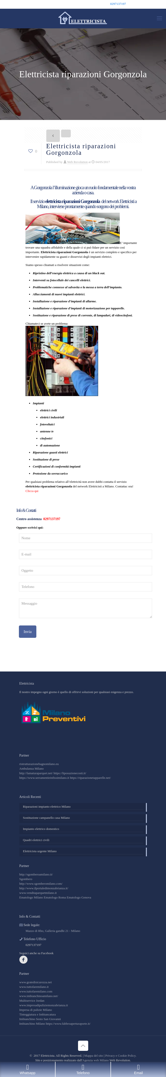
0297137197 (51, 519)
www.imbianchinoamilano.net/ (38, 996)
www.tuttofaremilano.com (35, 991)
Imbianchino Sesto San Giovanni (40, 1019)
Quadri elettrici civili (36, 840)
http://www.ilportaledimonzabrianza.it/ (43, 888)
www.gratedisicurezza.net (35, 982)
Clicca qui (31, 491)
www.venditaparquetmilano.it (38, 893)
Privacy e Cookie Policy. (120, 1055)
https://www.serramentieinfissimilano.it (44, 778)
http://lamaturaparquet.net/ (36, 773)
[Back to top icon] (83, 1046)
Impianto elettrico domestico (41, 829)
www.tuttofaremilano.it (34, 987)
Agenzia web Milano (95, 1060)
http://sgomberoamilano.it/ (36, 874)
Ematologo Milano (31, 897)
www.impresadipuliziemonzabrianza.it (43, 1005)
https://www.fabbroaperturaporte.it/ (68, 1023)
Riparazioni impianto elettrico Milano (47, 806)
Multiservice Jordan (32, 1000)
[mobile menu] (159, 18)
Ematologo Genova (79, 897)
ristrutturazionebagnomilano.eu (39, 764)
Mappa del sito (93, 1055)
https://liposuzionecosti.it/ (70, 773)
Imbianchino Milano (32, 1023)
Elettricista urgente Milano (40, 851)
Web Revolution (77, 162)
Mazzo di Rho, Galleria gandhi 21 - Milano (53, 931)
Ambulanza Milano (31, 768)
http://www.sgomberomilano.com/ (41, 883)
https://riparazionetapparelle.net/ (90, 778)
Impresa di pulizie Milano (35, 1010)
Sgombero (25, 879)
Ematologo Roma (55, 897)
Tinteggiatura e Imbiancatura (37, 1014)
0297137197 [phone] (118, 4)
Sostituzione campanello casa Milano (46, 817)
